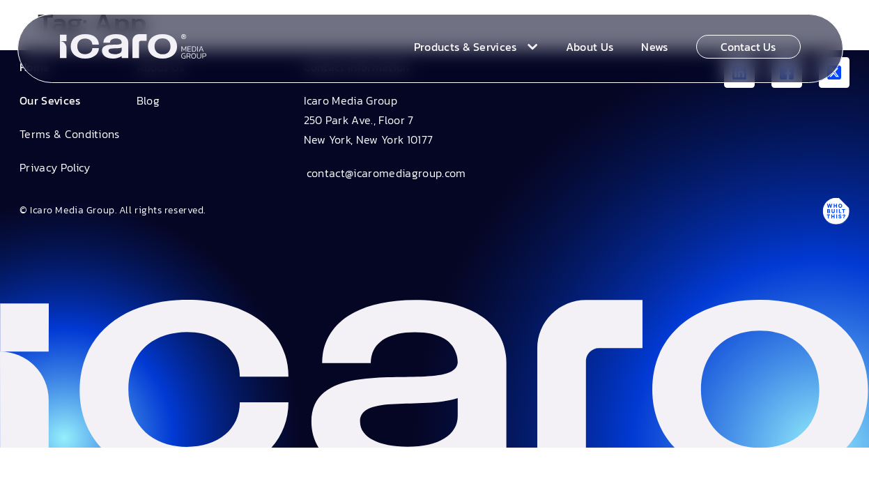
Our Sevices (50, 100)
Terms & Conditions (70, 134)
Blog (148, 100)
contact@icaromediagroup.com (385, 173)
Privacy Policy (55, 167)
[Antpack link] (835, 211)
